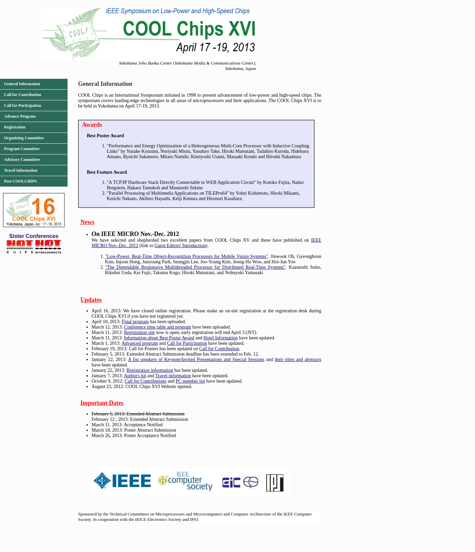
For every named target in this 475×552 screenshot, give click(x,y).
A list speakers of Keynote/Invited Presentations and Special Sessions (196, 359)
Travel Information (21, 170)
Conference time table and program (157, 327)
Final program (135, 321)
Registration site (139, 332)
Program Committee (22, 148)
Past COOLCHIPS (20, 181)
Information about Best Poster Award (159, 337)
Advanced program (140, 343)
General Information (22, 83)
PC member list (190, 381)
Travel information (173, 375)
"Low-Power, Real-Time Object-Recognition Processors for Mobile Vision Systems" (186, 256)
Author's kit (135, 375)
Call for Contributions (146, 381)
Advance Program (19, 116)
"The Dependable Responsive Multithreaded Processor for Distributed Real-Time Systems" (195, 267)
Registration (14, 127)
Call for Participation (22, 105)
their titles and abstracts (298, 359)
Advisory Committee (22, 159)
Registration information (149, 370)
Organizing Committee (24, 138)
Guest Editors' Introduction (180, 245)
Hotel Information (220, 337)
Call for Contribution (22, 94)
